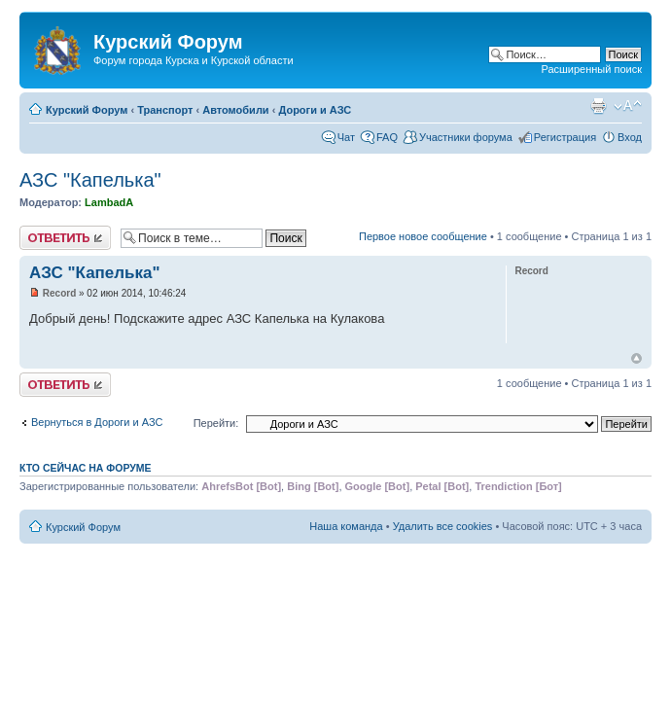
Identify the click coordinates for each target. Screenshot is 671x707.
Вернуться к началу (636, 358)
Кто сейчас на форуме (85, 468)
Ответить (65, 238)
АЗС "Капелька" (90, 180)
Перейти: (216, 423)
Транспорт (165, 110)
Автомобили (235, 110)
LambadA (109, 202)
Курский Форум (86, 110)
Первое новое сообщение (423, 236)
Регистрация (565, 137)
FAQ (387, 137)
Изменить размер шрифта (628, 106)
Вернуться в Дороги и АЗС (96, 422)
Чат (346, 137)
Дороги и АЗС (314, 110)
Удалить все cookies (443, 526)
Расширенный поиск (591, 69)
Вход (630, 137)
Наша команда (345, 526)
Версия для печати (598, 106)
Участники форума (465, 137)
